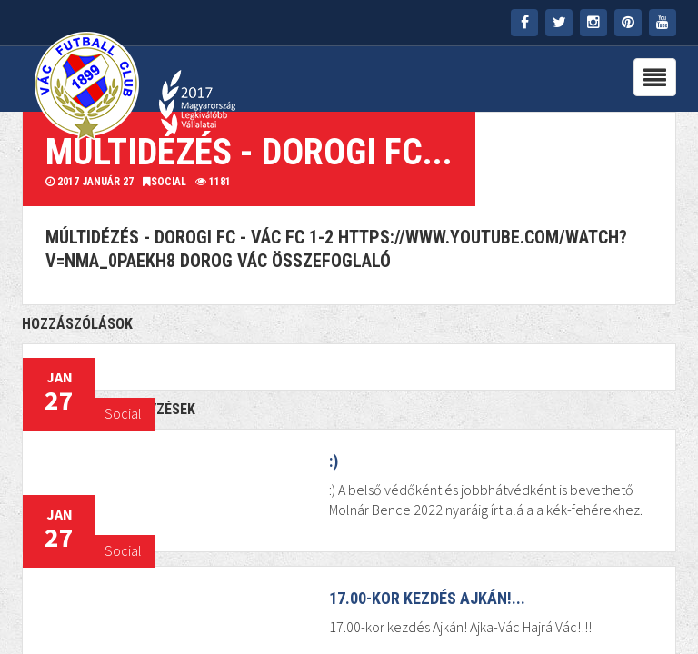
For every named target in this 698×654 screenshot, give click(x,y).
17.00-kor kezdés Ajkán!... (427, 598)
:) (333, 461)
